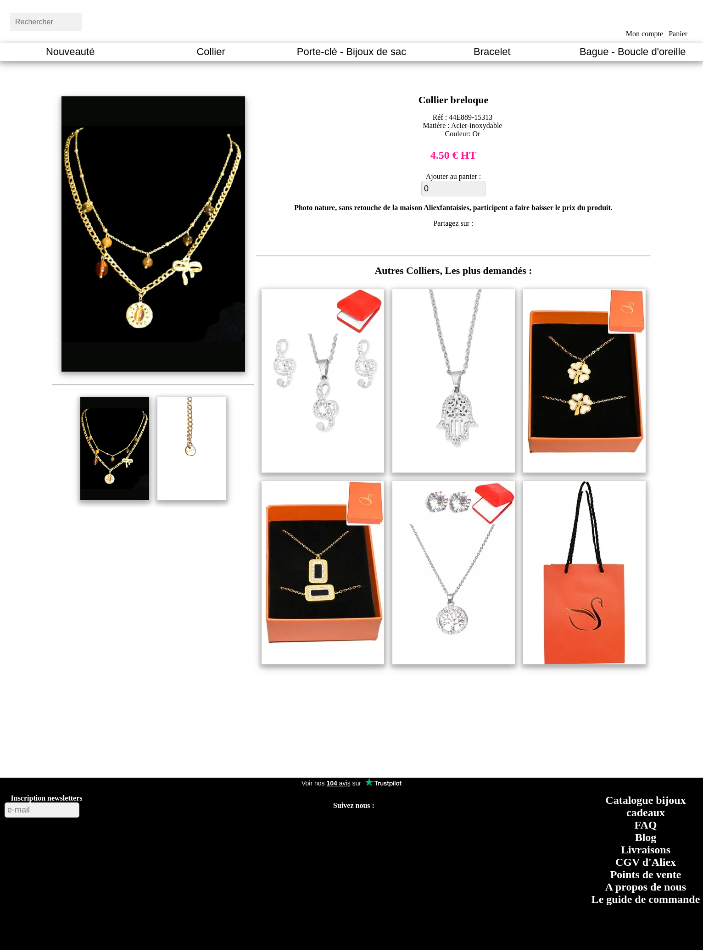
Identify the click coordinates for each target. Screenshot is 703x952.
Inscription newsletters (47, 798)
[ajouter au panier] (453, 188)
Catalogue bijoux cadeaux (645, 806)
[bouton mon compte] (644, 20)
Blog (646, 837)
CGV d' (645, 862)
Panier (678, 34)
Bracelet (492, 51)
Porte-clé (351, 51)
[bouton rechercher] (103, 20)
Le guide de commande (645, 899)
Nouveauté (70, 51)
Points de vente (645, 874)
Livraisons (645, 850)
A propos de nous (645, 887)
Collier (210, 51)
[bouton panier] (678, 19)
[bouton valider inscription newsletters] (104, 808)
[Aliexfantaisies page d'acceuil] (363, 21)
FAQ (646, 825)
